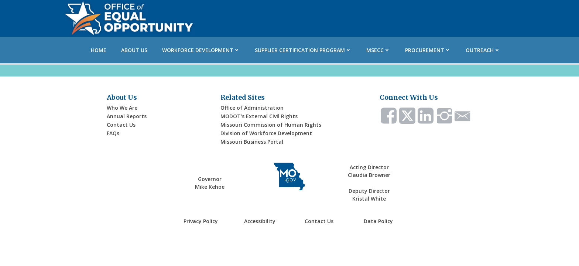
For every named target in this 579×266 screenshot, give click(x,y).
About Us (134, 50)
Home (98, 50)
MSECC (378, 50)
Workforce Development (201, 50)
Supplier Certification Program (303, 50)
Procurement (428, 50)
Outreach (483, 50)
